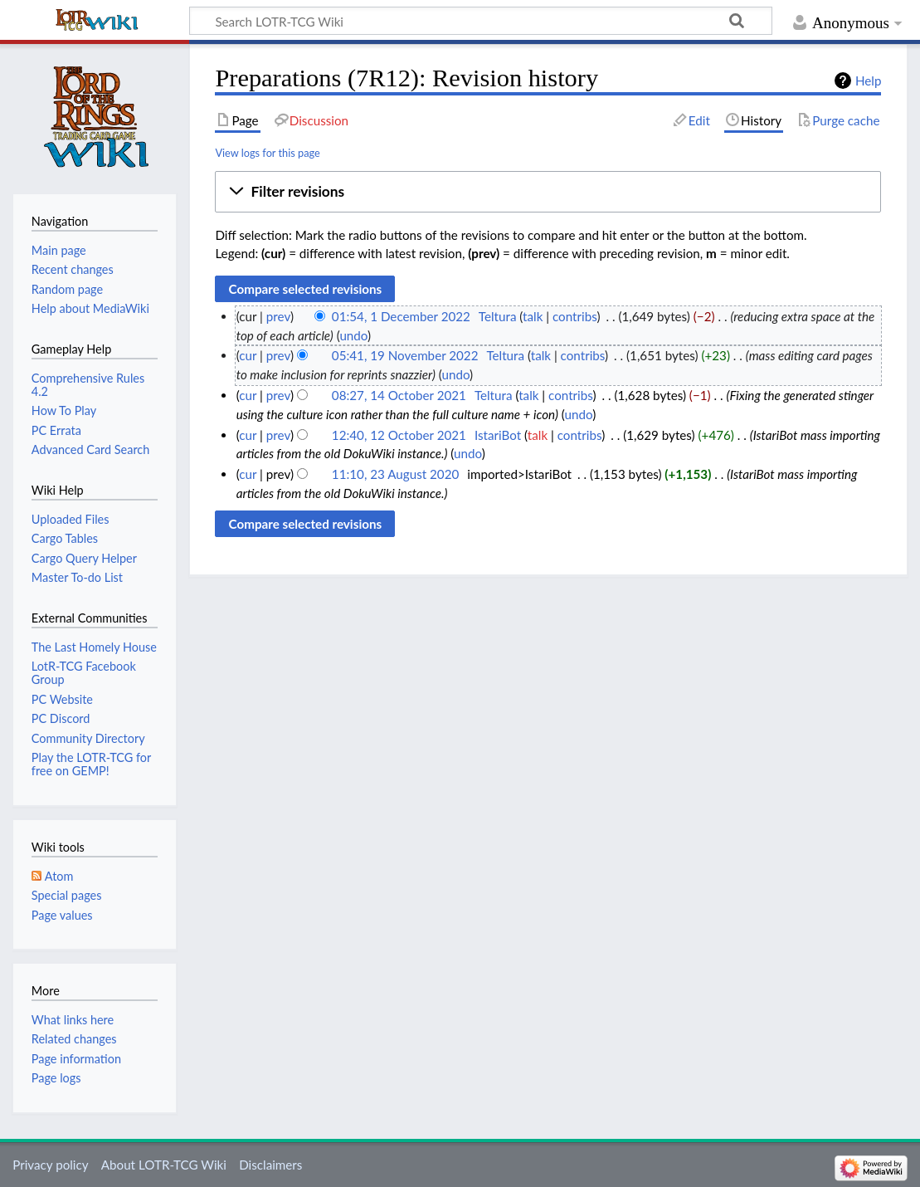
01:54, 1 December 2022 (401, 316)
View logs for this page (267, 152)
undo (353, 335)
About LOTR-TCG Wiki (163, 1164)
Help (868, 80)
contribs (574, 316)
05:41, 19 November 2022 (405, 355)
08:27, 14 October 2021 (399, 395)
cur (247, 355)
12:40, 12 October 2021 (399, 434)
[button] (548, 191)
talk (533, 316)
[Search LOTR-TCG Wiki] (466, 20)
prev (278, 316)
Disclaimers (270, 1164)
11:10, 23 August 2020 (395, 473)
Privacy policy (50, 1164)
